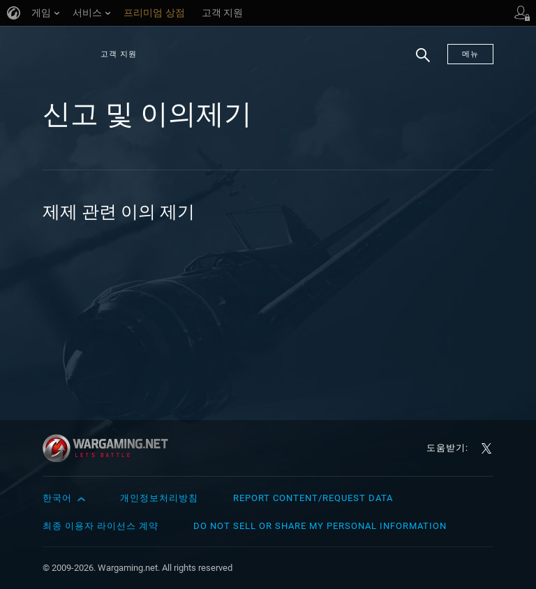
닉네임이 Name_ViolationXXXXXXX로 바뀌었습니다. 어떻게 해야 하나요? (390, 262)
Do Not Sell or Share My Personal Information (320, 526)
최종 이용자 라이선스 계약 (100, 526)
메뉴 (470, 54)
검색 (418, 62)
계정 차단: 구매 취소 (119, 244)
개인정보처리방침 (159, 498)
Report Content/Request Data (313, 498)
